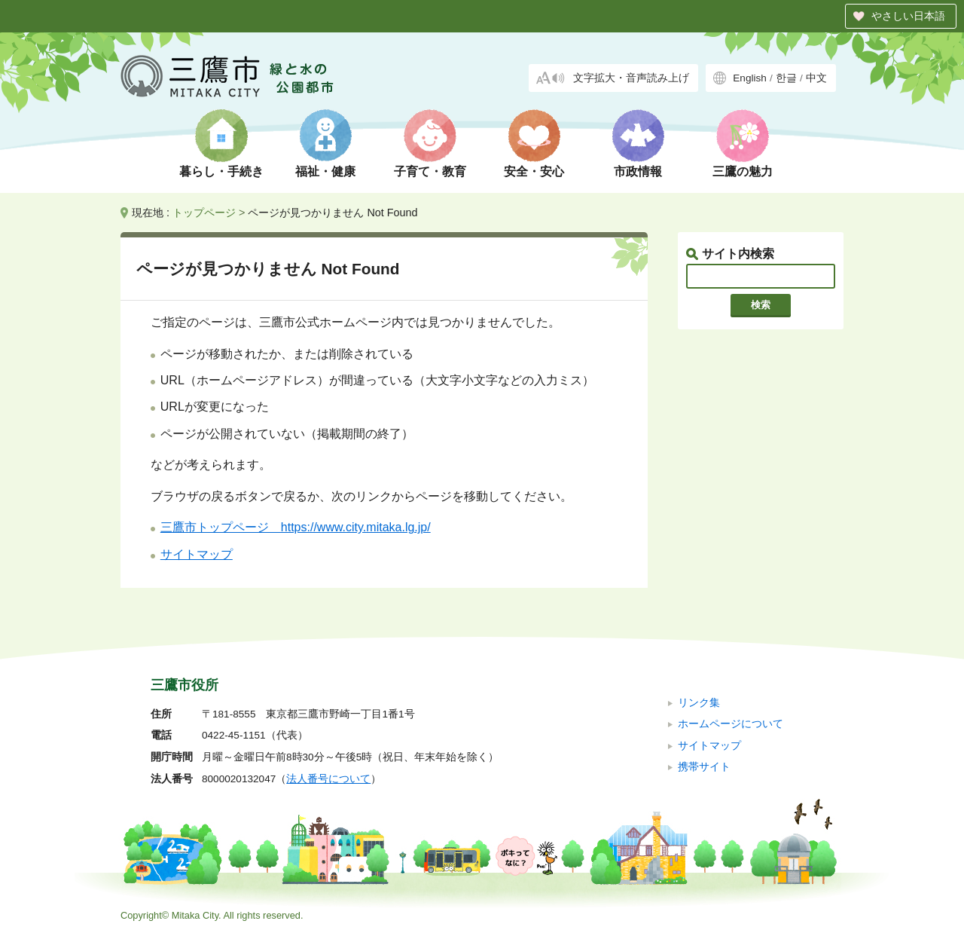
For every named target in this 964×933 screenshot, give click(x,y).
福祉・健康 (325, 171)
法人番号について (328, 779)
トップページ (204, 212)
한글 (786, 78)
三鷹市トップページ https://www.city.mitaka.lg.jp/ (295, 527)
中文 (816, 78)
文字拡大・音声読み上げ (631, 78)
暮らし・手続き (221, 171)
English (750, 78)
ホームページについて (730, 724)
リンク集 (699, 702)
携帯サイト (704, 766)
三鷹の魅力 (742, 171)
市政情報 (638, 171)
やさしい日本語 (908, 16)
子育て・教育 (430, 171)
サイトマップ (196, 554)
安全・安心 (534, 171)
